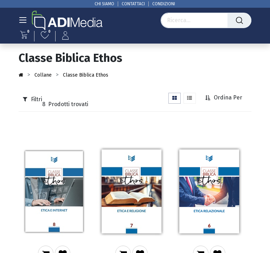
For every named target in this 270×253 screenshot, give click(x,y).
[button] (224, 98)
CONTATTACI (133, 3)
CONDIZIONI (163, 3)
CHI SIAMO (104, 3)
